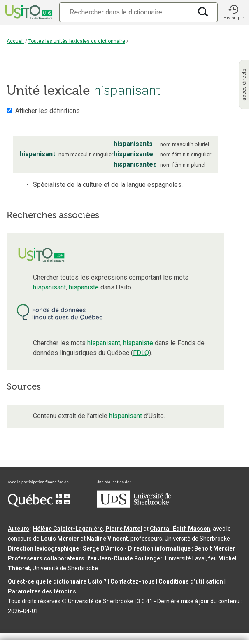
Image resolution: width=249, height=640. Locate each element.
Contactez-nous (132, 581)
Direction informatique (159, 548)
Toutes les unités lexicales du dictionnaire (76, 41)
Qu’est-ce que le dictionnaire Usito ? (57, 581)
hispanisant (49, 287)
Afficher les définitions (47, 111)
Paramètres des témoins (42, 591)
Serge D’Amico (103, 548)
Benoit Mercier (214, 548)
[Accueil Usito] (28, 12)
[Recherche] (126, 12)
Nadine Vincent (107, 538)
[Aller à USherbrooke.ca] (134, 505)
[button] (233, 12)
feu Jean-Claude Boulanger (125, 558)
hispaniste (84, 287)
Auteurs (18, 528)
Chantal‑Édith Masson (180, 528)
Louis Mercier (60, 538)
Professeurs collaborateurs (46, 558)
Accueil (15, 41)
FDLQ (141, 353)
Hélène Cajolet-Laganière (68, 528)
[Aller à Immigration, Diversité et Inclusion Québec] (39, 504)
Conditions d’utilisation (190, 581)
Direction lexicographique (43, 548)
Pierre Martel (123, 528)
